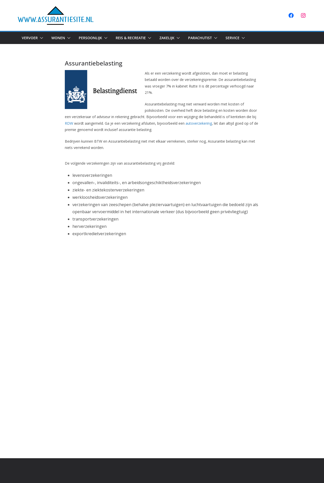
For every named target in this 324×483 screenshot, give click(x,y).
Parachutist (200, 37)
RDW (69, 123)
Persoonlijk (90, 37)
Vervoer (30, 37)
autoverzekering (199, 123)
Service (232, 37)
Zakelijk (166, 37)
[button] (40, 37)
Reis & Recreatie (131, 37)
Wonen (58, 37)
